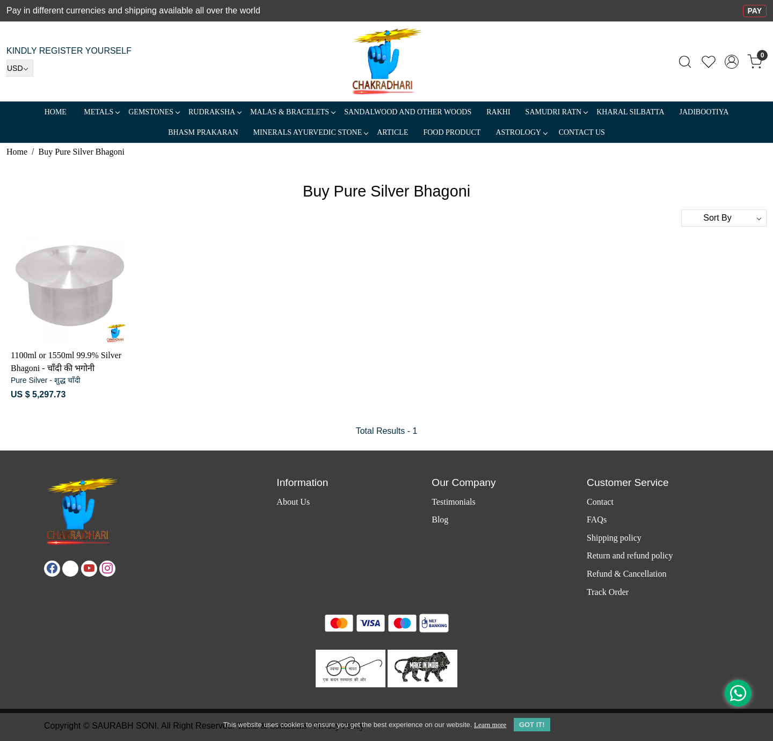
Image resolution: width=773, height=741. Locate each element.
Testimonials (454, 501)
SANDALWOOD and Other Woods (407, 112)
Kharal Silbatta (630, 112)
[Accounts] (731, 62)
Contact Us (582, 132)
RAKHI (498, 112)
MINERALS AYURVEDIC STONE (310, 132)
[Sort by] (724, 218)
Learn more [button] (490, 725)
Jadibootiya (704, 112)
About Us (293, 501)
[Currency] (19, 68)
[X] (70, 569)
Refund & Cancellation (626, 573)
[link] (685, 61)
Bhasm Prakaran (203, 132)
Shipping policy (614, 537)
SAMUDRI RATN (557, 112)
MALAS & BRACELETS (292, 112)
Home (56, 112)
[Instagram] (107, 569)
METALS (101, 112)
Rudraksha (214, 112)
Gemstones (153, 112)
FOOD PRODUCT (451, 132)
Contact (600, 501)
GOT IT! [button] (532, 725)
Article (392, 132)
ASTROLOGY (521, 132)
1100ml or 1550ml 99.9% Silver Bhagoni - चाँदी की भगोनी (66, 362)
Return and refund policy (630, 555)
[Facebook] (52, 569)
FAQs (597, 519)
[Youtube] (89, 569)
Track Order (608, 592)
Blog (440, 519)
